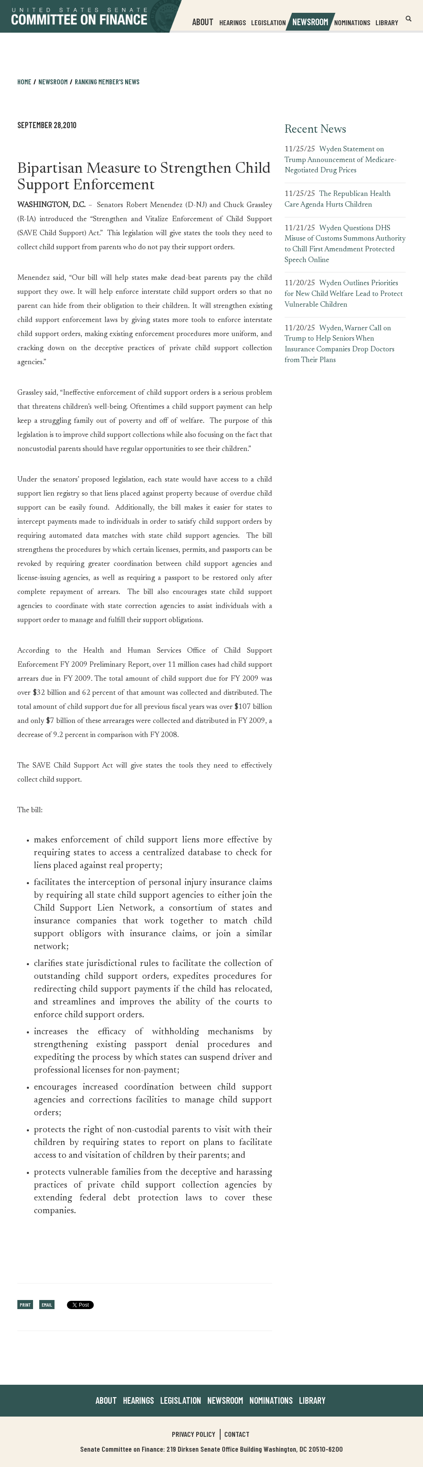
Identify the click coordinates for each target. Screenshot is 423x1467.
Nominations (352, 22)
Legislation (268, 22)
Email (47, 1304)
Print (25, 1304)
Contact (237, 1433)
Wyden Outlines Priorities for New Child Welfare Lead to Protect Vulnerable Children (344, 294)
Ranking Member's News (107, 81)
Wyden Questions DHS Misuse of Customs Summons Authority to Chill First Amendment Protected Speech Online (345, 244)
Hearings (232, 22)
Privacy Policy (193, 1433)
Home (24, 81)
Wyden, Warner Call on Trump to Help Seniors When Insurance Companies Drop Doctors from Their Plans (339, 344)
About (106, 1400)
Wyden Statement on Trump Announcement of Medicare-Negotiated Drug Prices (341, 160)
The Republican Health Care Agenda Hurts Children (338, 200)
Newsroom (53, 81)
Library (386, 22)
